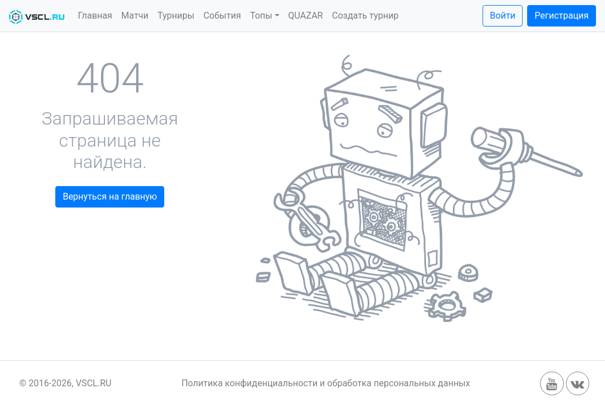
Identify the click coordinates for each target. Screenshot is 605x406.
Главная (95, 15)
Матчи (134, 15)
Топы (261, 15)
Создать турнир (365, 15)
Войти (502, 15)
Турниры (175, 15)
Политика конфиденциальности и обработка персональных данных (325, 383)
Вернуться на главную (110, 196)
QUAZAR (305, 15)
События (222, 15)
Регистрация (561, 15)
